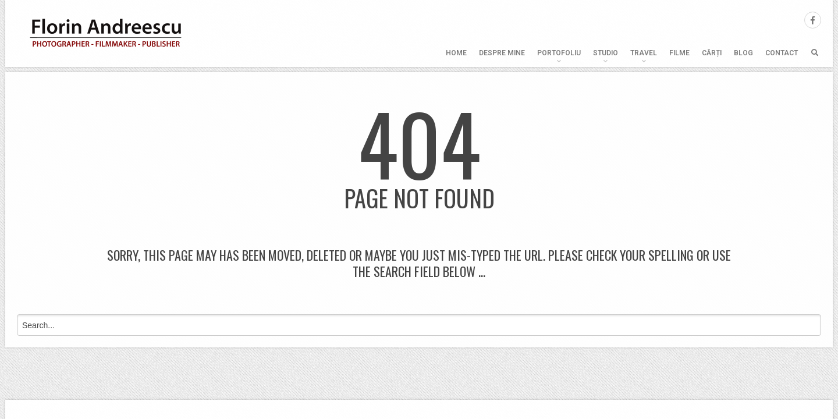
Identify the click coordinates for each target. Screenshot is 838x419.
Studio (605, 53)
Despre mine (502, 53)
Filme (679, 53)
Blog (743, 53)
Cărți (712, 53)
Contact (781, 53)
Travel (643, 53)
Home (456, 53)
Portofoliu (559, 53)
